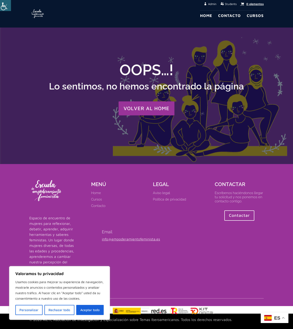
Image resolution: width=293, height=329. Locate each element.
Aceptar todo (90, 310)
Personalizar (28, 310)
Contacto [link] (229, 16)
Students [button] (231, 4)
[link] (252, 4)
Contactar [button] (239, 215)
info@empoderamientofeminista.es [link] (131, 239)
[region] (59, 293)
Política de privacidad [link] (169, 199)
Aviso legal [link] (161, 193)
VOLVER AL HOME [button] (146, 108)
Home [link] (206, 16)
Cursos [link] (255, 16)
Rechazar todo (59, 310)
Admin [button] (212, 4)
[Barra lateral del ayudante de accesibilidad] (5, 5)
